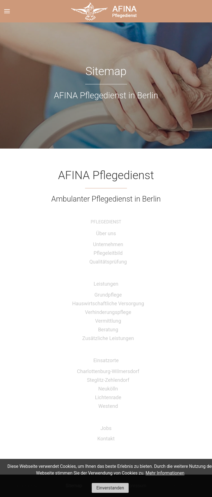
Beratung (108, 329)
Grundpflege (108, 295)
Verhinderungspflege (108, 312)
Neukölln (108, 389)
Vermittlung (108, 321)
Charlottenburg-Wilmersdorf (108, 371)
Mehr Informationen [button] (164, 473)
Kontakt (106, 438)
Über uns (106, 233)
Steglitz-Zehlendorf (108, 380)
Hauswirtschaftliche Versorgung (108, 303)
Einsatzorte (106, 360)
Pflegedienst (106, 222)
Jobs (106, 428)
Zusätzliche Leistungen (108, 338)
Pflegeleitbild (108, 253)
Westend (108, 406)
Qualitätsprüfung (108, 262)
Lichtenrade (108, 397)
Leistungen (106, 284)
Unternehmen (108, 244)
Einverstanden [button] (110, 488)
